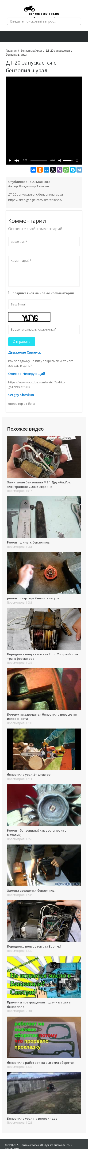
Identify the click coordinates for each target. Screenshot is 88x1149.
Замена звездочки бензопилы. (31, 890)
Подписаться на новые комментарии (43, 293)
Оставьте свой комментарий (35, 228)
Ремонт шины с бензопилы (28, 542)
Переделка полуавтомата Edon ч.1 (34, 946)
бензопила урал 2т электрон (30, 774)
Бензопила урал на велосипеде (32, 1118)
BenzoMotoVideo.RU (41, 10)
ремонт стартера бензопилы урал (34, 598)
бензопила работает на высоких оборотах (40, 1062)
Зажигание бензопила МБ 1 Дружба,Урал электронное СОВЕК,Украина (40, 484)
